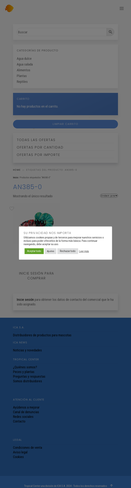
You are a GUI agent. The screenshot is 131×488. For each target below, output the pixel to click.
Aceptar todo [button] (34, 251)
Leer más (84, 251)
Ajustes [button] (50, 251)
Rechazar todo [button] (68, 251)
